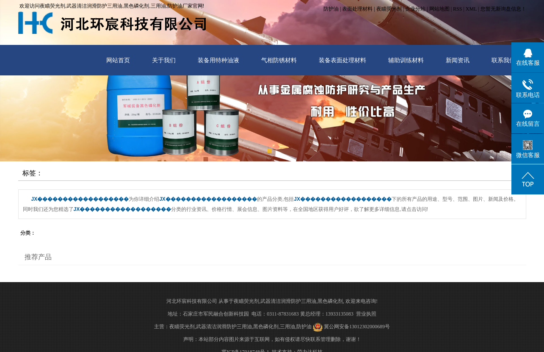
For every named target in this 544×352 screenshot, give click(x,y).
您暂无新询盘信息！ (503, 9)
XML (471, 9)
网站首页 (118, 60)
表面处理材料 (357, 9)
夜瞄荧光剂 (389, 9)
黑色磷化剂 (330, 301)
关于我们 (164, 60)
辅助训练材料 (406, 60)
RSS (457, 9)
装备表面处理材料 (342, 60)
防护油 (331, 9)
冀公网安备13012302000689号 (357, 327)
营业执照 (366, 314)
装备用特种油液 (218, 60)
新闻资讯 (457, 60)
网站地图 (439, 9)
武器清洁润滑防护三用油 (288, 301)
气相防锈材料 (279, 60)
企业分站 (415, 9)
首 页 (481, 174)
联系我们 (503, 60)
